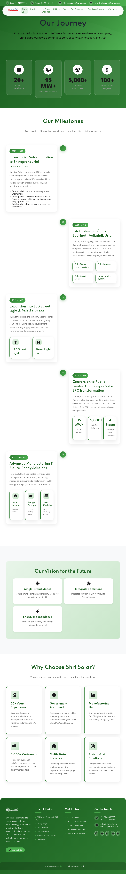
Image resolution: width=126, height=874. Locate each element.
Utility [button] (55, 9)
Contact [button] (111, 9)
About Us (24, 10)
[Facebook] (96, 833)
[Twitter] (102, 833)
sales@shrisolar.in (108, 824)
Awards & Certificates (46, 835)
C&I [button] (64, 9)
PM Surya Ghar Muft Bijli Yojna (46, 818)
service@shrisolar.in (109, 826)
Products (34, 9)
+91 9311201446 (107, 819)
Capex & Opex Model (76, 829)
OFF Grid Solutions (75, 825)
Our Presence (43, 831)
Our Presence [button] (77, 9)
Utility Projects (43, 823)
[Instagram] (107, 833)
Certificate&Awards (96, 9)
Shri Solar (63, 866)
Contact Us (15, 850)
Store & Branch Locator (77, 833)
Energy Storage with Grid (77, 821)
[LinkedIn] (113, 833)
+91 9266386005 (107, 817)
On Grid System (73, 817)
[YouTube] (118, 833)
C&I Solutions (43, 827)
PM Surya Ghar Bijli (45, 10)
